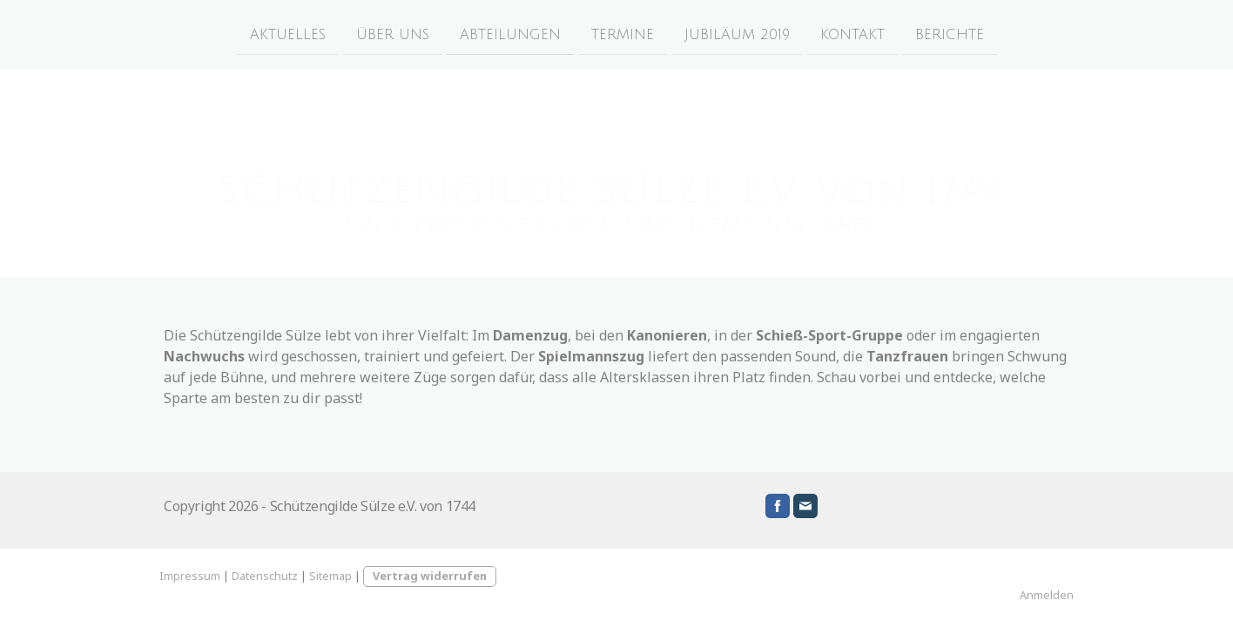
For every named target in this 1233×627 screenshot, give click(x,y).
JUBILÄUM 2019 (737, 34)
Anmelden (1047, 595)
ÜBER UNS (392, 34)
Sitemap (330, 575)
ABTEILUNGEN (510, 34)
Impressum (189, 575)
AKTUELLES (288, 34)
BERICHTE (949, 34)
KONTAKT (852, 34)
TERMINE (622, 34)
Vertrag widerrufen (430, 575)
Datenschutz (265, 575)
